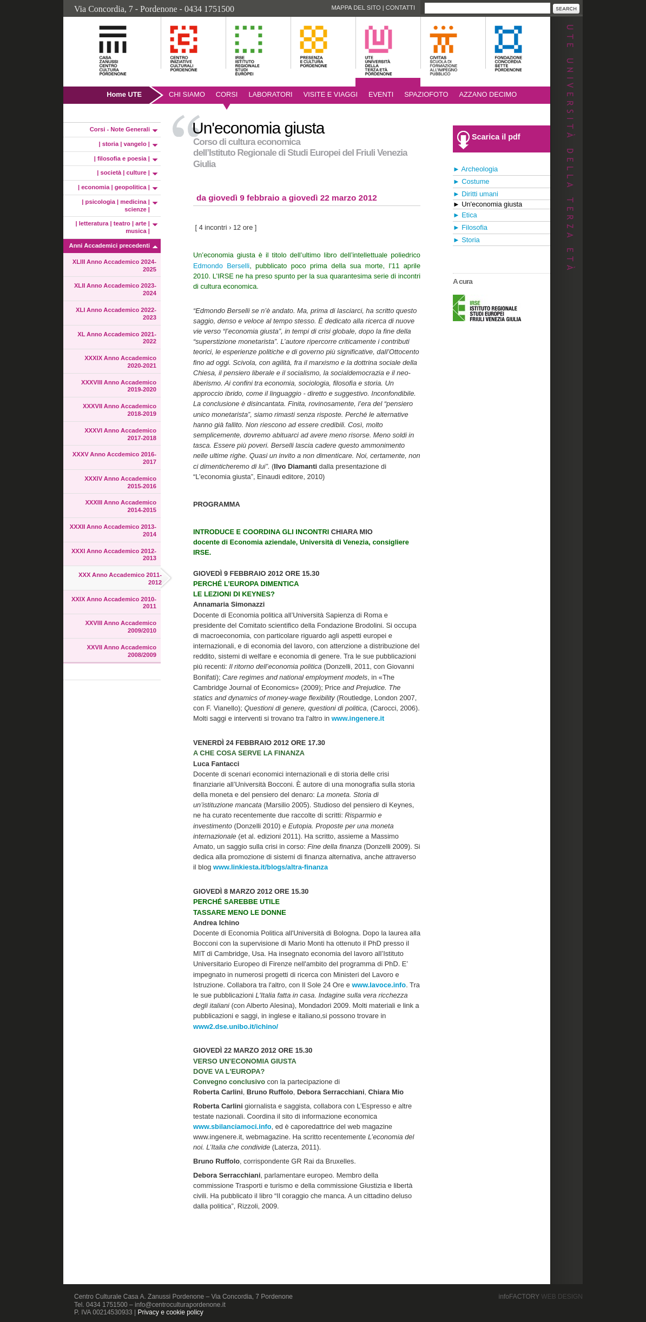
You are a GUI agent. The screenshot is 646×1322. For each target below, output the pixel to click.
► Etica (465, 215)
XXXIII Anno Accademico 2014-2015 (120, 506)
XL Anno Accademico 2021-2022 (116, 338)
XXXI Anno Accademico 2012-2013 (113, 555)
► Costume (471, 181)
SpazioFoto (426, 94)
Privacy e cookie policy (170, 1312)
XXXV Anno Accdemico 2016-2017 (114, 458)
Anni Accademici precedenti (109, 245)
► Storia (466, 240)
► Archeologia (475, 169)
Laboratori (270, 94)
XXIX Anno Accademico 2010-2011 (113, 603)
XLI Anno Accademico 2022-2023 (116, 314)
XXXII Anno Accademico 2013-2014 (113, 530)
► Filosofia (470, 227)
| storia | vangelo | (124, 144)
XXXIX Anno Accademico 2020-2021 (120, 362)
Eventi (380, 94)
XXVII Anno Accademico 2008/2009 (121, 651)
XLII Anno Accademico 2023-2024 (115, 289)
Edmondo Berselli (221, 266)
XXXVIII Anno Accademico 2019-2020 (118, 386)
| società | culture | (123, 172)
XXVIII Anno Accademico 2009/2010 (120, 627)
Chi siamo (187, 94)
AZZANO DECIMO (488, 94)
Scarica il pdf (496, 136)
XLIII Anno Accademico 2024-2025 (114, 265)
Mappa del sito (355, 7)
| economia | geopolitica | (114, 187)
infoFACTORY (541, 1296)
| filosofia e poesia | (122, 158)
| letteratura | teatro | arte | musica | (113, 227)
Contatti (400, 7)
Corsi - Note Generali (120, 129)
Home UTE (124, 94)
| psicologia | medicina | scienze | (116, 205)
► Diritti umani (475, 194)
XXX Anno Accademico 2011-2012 (120, 579)
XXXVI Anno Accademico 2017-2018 (120, 434)
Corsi (227, 94)
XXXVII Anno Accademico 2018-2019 (119, 410)
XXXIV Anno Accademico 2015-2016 (120, 482)
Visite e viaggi (331, 94)
